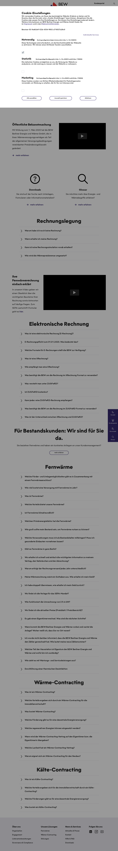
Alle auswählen (32, 98)
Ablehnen (88, 98)
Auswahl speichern (61, 98)
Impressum (28, 24)
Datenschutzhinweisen (50, 24)
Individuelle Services (91, 35)
